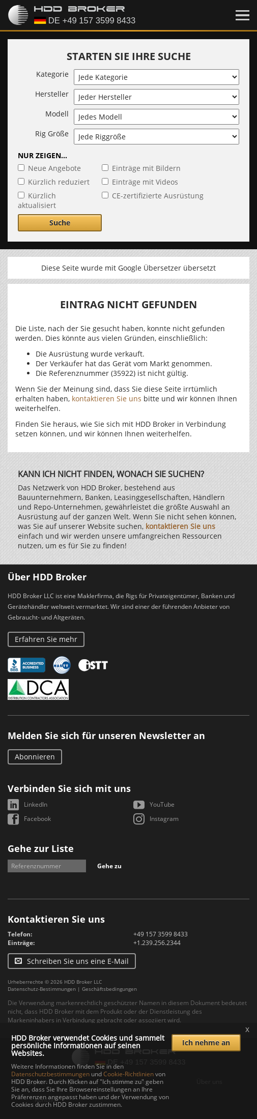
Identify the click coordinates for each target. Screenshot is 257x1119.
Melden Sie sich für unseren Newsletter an (106, 735)
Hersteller (52, 94)
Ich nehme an (206, 1042)
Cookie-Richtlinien (128, 1074)
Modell (57, 114)
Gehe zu (109, 866)
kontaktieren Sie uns (106, 398)
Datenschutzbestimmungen (50, 1074)
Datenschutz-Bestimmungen (42, 988)
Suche (59, 222)
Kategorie (52, 74)
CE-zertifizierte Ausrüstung (158, 195)
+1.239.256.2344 (157, 942)
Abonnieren (35, 756)
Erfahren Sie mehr (46, 639)
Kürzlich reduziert (59, 182)
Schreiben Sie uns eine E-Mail (78, 961)
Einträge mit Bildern (146, 168)
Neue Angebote (54, 168)
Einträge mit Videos (145, 182)
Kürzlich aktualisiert (37, 200)
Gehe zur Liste (41, 848)
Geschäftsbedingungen (109, 988)
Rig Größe (52, 133)
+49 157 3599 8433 (160, 934)
